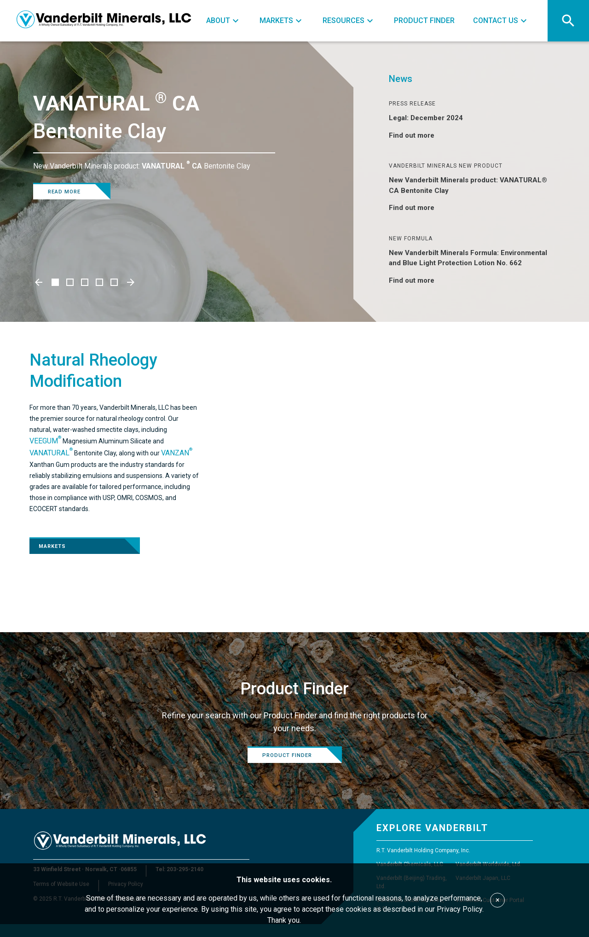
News (400, 78)
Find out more (417, 135)
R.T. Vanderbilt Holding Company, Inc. (423, 850)
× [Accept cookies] (498, 900)
